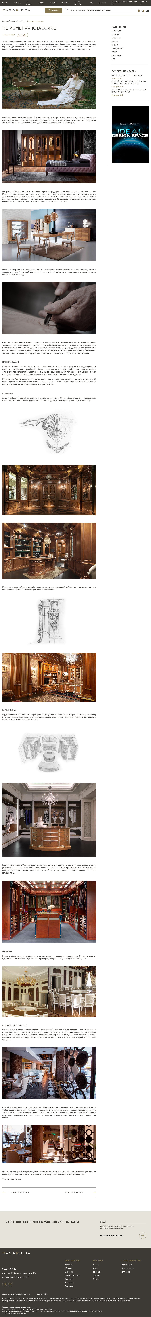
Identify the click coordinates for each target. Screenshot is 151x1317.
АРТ (113, 59)
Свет (95, 1268)
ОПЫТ (114, 52)
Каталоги (17, 3)
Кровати (96, 1272)
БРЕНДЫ (21, 21)
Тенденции (117, 48)
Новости (41, 3)
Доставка (69, 1279)
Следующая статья (74, 1192)
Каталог (54, 10)
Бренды (5, 3)
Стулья (96, 1279)
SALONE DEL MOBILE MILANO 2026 (127, 75)
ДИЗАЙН (115, 45)
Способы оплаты (72, 1276)
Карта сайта (43, 1294)
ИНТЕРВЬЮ (117, 55)
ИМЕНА (115, 41)
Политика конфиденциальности (16, 1294)
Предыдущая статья (19, 1192)
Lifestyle (116, 38)
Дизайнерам (127, 1265)
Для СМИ (126, 1272)
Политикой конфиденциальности (112, 1228)
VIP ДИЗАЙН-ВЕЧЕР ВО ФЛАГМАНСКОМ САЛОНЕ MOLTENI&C (129, 91)
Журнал (53, 3)
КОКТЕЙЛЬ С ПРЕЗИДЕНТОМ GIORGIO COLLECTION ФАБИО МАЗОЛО (129, 83)
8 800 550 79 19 (143, 2)
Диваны (96, 1276)
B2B (91, 3)
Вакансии (69, 1286)
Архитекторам (128, 1268)
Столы (96, 1265)
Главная (5, 21)
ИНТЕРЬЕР (116, 31)
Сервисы (65, 3)
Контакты (102, 3)
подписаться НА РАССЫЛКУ (123, 1235)
